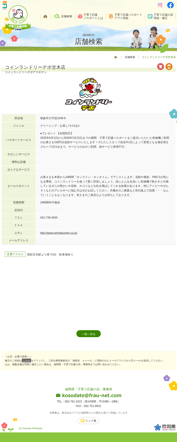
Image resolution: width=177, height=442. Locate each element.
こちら (26, 360)
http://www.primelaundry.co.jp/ (58, 232)
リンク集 (90, 420)
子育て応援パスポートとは (93, 16)
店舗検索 (66, 16)
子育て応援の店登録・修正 (163, 16)
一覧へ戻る (89, 334)
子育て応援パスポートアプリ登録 (128, 16)
